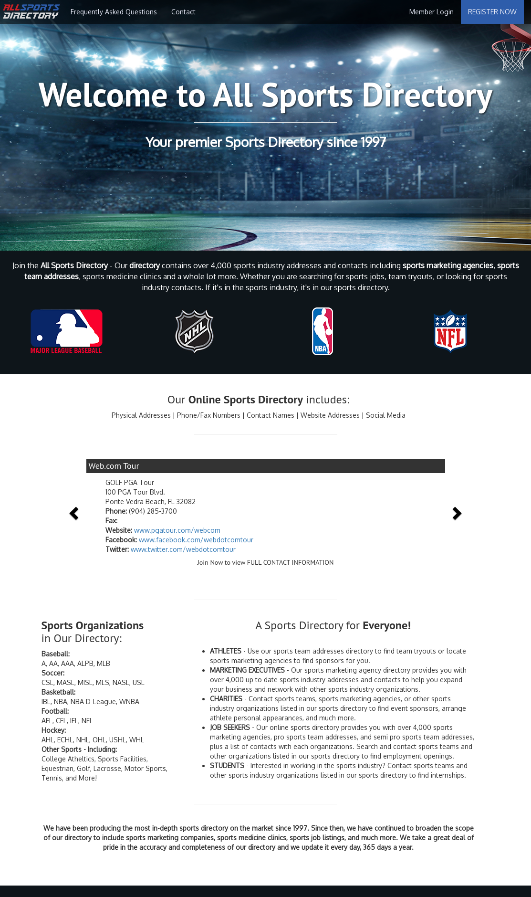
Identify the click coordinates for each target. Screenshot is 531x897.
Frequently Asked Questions (114, 12)
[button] (75, 512)
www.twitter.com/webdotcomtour (183, 549)
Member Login (431, 12)
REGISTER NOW (492, 12)
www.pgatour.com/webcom (177, 530)
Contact (183, 12)
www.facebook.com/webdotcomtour (196, 540)
